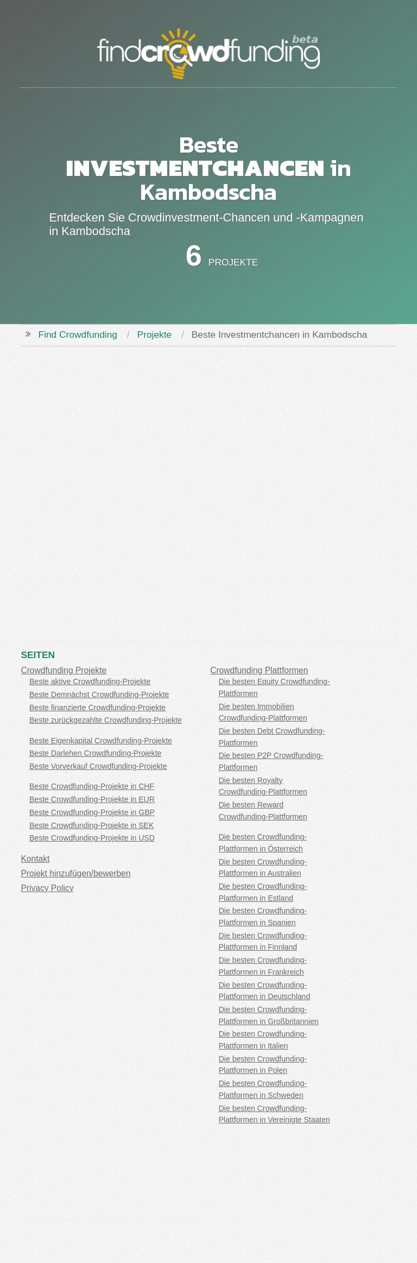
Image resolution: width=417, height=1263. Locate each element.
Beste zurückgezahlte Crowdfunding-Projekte (105, 720)
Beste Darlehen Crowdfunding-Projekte (95, 753)
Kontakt (35, 858)
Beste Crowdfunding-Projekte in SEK (91, 825)
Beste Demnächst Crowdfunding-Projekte (99, 694)
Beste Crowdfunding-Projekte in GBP (92, 812)
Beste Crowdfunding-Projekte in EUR (92, 799)
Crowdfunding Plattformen (259, 670)
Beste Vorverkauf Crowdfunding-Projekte (98, 766)
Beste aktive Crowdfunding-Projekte (89, 681)
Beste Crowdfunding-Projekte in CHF (91, 786)
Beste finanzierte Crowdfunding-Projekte (97, 707)
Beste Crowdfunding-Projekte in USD (92, 837)
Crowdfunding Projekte (63, 670)
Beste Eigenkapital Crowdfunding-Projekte (100, 740)
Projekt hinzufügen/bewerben (75, 873)
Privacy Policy (47, 888)
